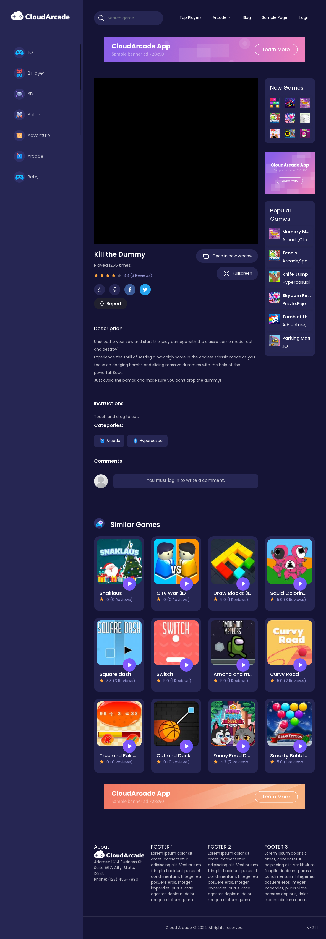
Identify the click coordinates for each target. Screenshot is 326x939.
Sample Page (274, 17)
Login (304, 17)
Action (27, 114)
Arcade (28, 156)
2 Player (29, 73)
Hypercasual (147, 440)
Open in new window (227, 256)
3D (23, 94)
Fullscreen (237, 273)
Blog (247, 17)
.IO (23, 52)
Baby (26, 177)
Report (111, 303)
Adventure (32, 135)
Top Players (190, 17)
